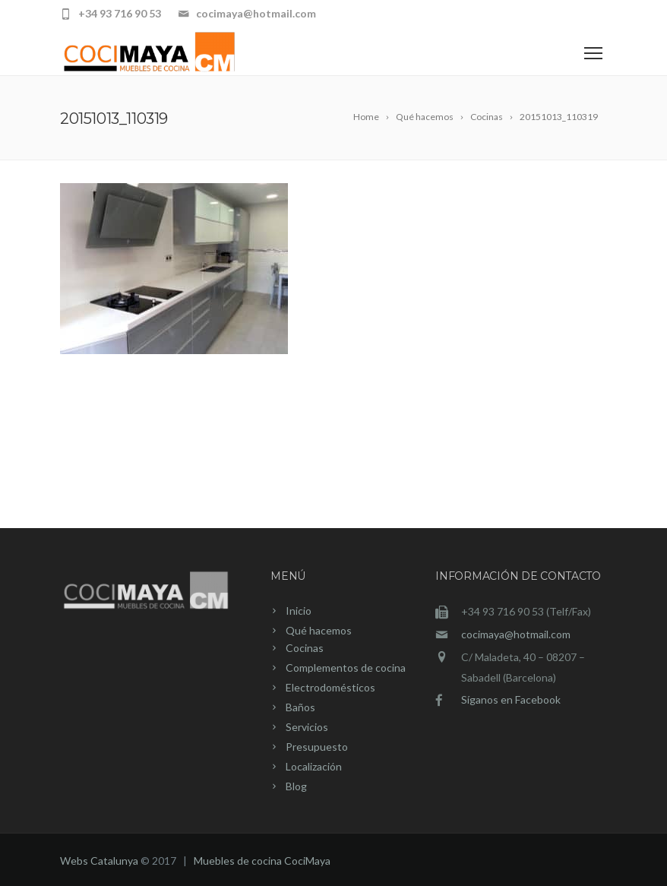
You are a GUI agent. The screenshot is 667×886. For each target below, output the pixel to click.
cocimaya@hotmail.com (516, 634)
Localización (314, 766)
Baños (300, 707)
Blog (296, 786)
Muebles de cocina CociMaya (262, 860)
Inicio (298, 610)
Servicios (307, 726)
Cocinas (305, 647)
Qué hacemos (319, 630)
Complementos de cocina (346, 667)
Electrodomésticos (330, 687)
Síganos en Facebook (511, 699)
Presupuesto (317, 746)
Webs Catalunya (99, 860)
